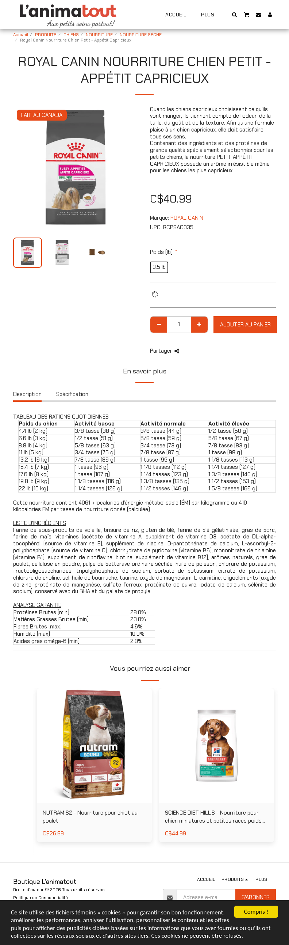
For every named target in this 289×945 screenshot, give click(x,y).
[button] (234, 14)
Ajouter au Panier (245, 324)
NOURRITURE (99, 35)
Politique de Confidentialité (40, 898)
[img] (94, 745)
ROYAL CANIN (186, 217)
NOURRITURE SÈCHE (141, 35)
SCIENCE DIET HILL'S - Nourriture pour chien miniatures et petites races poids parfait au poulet (213, 817)
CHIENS (71, 35)
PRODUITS (46, 35)
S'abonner (256, 897)
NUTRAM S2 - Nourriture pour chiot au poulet (90, 817)
